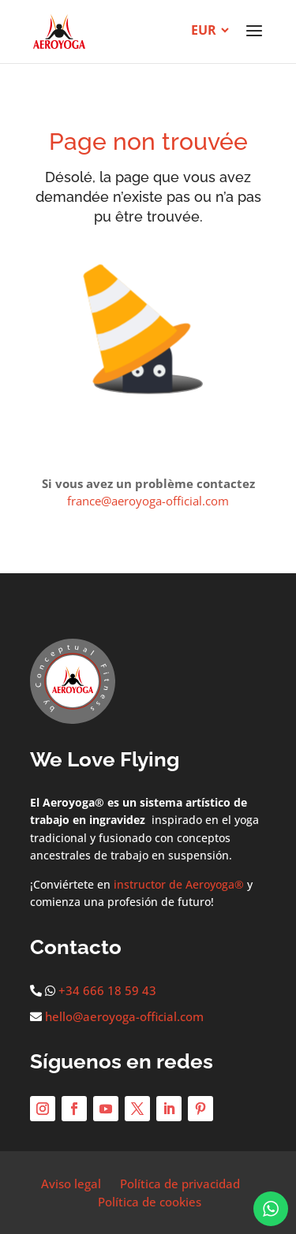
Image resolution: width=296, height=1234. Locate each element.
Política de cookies (149, 1202)
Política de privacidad (180, 1183)
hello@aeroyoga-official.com (124, 1016)
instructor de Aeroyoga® (179, 884)
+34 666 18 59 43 (107, 990)
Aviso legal (71, 1183)
